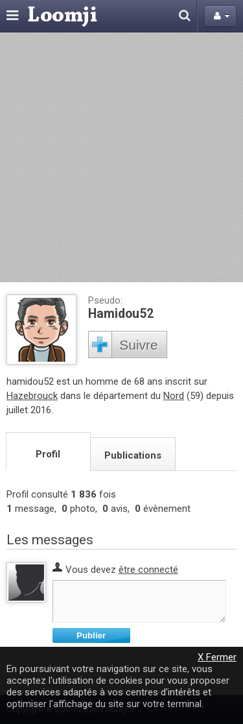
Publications (132, 455)
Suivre (138, 344)
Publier (91, 635)
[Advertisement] (121, 157)
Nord (173, 396)
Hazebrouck (32, 396)
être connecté (148, 569)
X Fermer (217, 657)
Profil (48, 454)
